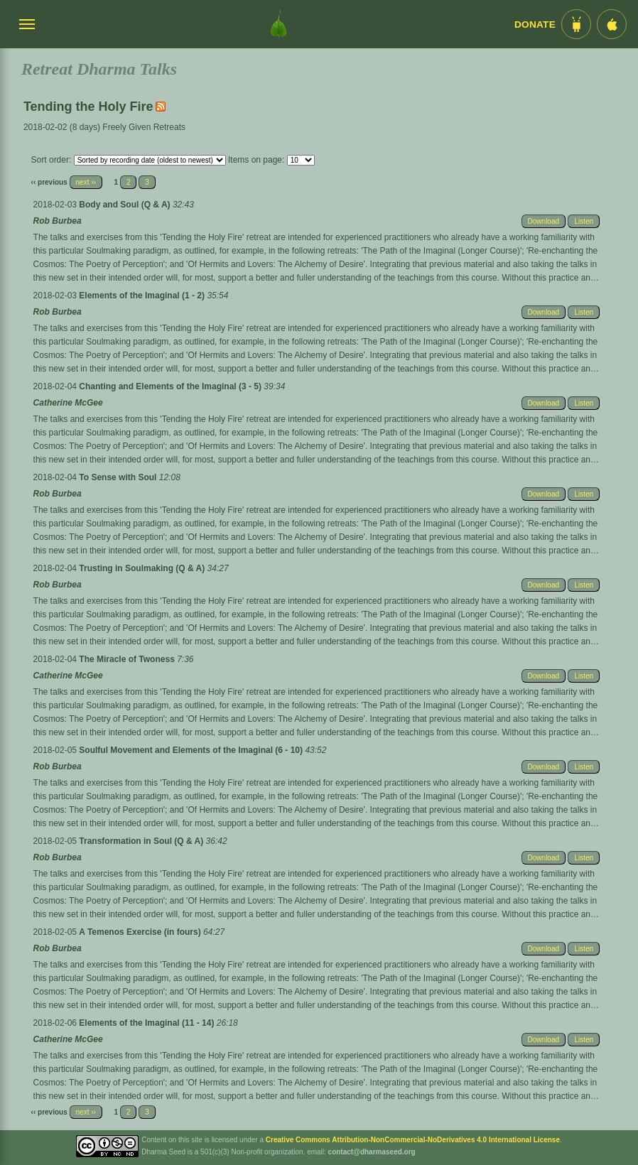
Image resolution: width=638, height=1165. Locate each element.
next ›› (86, 182)
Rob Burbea (57, 221)
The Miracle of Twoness (128, 659)
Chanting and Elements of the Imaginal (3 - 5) (171, 386)
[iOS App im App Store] (612, 24)
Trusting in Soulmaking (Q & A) (143, 568)
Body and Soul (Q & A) (126, 205)
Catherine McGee (68, 403)
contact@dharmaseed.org (372, 1152)
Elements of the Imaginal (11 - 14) (147, 1023)
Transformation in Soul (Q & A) (142, 841)
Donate (535, 24)
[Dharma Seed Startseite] (278, 24)
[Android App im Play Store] (576, 24)
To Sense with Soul (118, 477)
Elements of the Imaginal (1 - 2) (143, 295)
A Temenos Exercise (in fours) (141, 932)
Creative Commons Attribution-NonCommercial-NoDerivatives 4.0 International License (413, 1140)
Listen (583, 221)
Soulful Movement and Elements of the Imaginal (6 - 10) (192, 750)
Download (543, 221)
